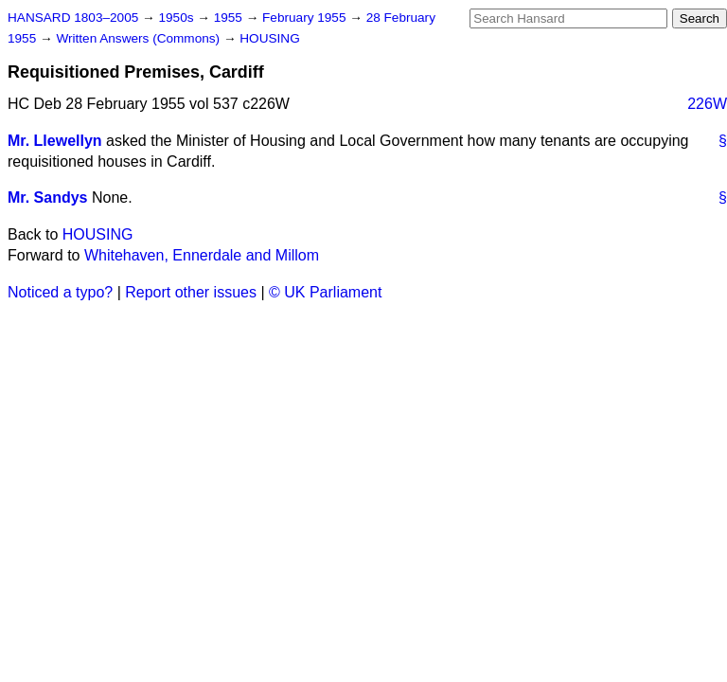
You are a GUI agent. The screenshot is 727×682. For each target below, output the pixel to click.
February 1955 (305, 17)
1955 (230, 17)
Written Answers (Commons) (139, 38)
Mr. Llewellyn (55, 141)
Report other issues (191, 292)
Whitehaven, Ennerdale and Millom (201, 255)
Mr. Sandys (47, 197)
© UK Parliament (325, 292)
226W (707, 104)
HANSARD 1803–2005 (73, 17)
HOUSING (269, 38)
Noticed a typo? (60, 292)
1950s (177, 17)
